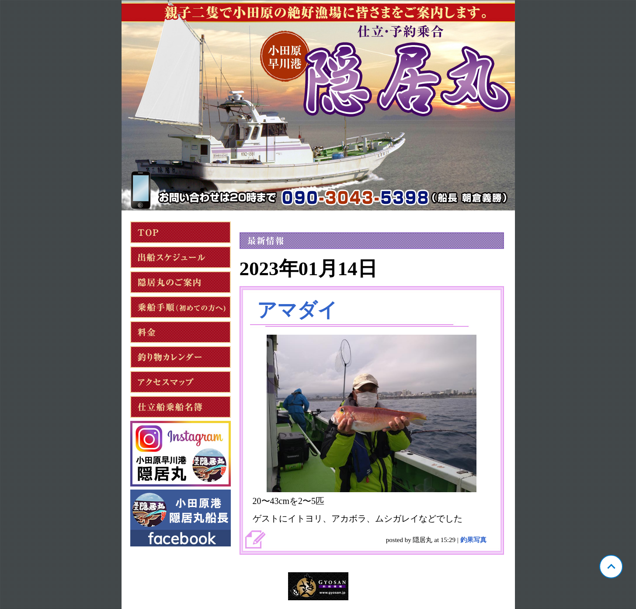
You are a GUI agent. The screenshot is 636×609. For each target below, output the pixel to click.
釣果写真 (473, 539)
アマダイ (297, 310)
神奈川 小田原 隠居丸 (318, 105)
